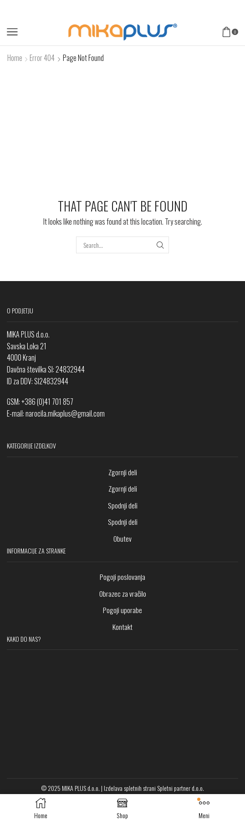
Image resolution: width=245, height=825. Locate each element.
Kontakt (122, 626)
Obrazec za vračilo (122, 593)
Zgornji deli (122, 472)
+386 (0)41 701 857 (47, 401)
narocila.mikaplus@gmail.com (65, 413)
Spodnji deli (123, 505)
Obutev (122, 538)
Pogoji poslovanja (122, 576)
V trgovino (163, 9)
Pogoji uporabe (122, 609)
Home (14, 57)
